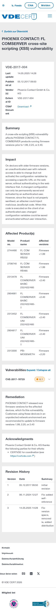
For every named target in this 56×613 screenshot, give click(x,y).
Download (23, 106)
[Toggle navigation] (49, 15)
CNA (30, 5)
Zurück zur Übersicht (16, 31)
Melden (45, 5)
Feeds (18, 5)
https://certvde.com (20, 456)
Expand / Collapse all (38, 370)
